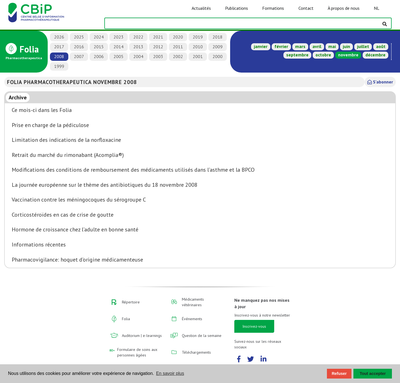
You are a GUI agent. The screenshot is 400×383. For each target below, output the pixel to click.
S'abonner (380, 82)
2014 (119, 46)
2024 (99, 37)
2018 (218, 37)
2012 (158, 46)
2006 (99, 56)
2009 (218, 46)
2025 (79, 37)
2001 (198, 56)
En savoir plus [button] (170, 373)
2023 (119, 37)
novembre (348, 55)
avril (316, 46)
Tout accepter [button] (373, 373)
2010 (198, 46)
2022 (138, 37)
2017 (59, 46)
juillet (363, 46)
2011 (178, 46)
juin (346, 46)
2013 (138, 46)
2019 (198, 37)
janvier (261, 46)
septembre (297, 55)
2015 (99, 46)
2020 (178, 37)
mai (332, 46)
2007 (79, 56)
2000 (218, 56)
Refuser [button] (339, 373)
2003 (158, 56)
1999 (59, 66)
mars (300, 46)
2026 (59, 37)
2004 (138, 56)
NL (376, 8)
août (380, 46)
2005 (119, 56)
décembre (375, 55)
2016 (79, 46)
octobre (323, 55)
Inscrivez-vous (254, 326)
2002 (178, 56)
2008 (59, 56)
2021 (158, 37)
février (281, 46)
